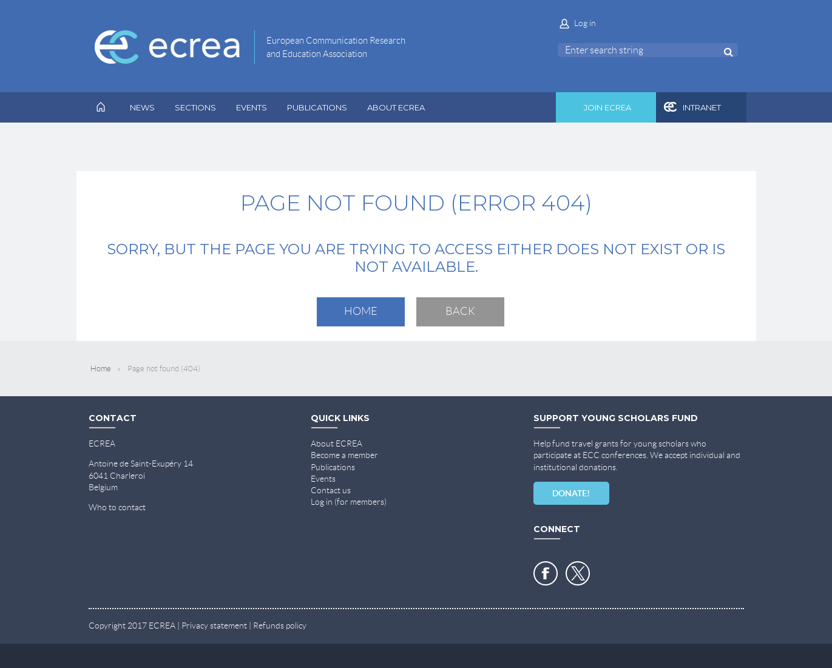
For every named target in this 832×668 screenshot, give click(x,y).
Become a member (344, 455)
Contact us (331, 490)
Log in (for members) (349, 502)
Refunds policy (279, 625)
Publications (333, 467)
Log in (585, 23)
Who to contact (117, 507)
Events (323, 479)
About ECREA (336, 443)
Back (460, 311)
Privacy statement (214, 625)
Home (360, 311)
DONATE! (571, 493)
